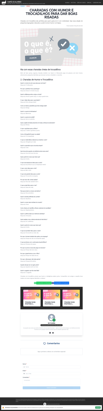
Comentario (26, 377)
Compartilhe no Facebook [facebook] (61, 283)
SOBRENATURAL (97, 2)
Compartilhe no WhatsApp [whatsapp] (44, 283)
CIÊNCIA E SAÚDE (81, 2)
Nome (25, 364)
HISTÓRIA (73, 2)
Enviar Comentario (51, 387)
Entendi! (98, 407)
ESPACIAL (89, 2)
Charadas (28, 6)
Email (24, 370)
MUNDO (67, 2)
